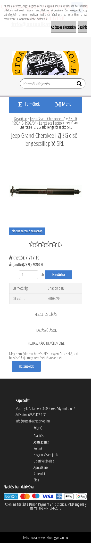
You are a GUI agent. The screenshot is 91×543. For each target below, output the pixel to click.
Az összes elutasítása (63, 27)
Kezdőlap (20, 119)
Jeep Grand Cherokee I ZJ (48, 119)
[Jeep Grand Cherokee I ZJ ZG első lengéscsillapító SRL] (45, 156)
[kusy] (28, 274)
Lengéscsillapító (50, 123)
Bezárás (82, 27)
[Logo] (45, 63)
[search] (79, 84)
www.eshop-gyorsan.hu (53, 537)
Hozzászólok (26, 366)
